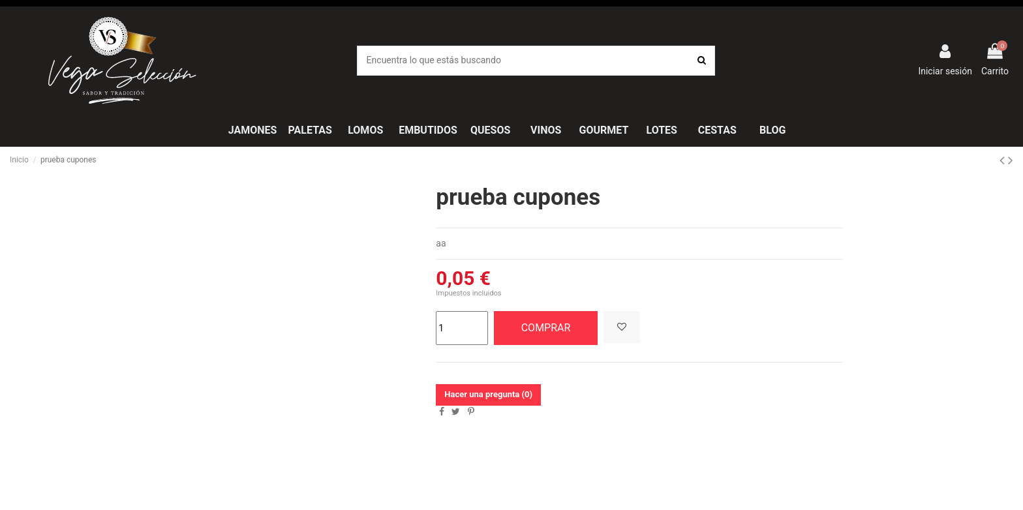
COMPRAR (546, 328)
